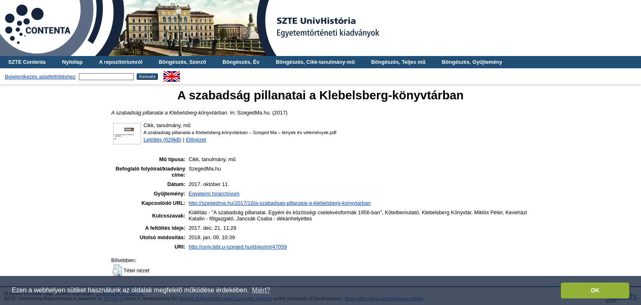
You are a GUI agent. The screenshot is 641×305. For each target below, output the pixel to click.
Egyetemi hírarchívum (213, 194)
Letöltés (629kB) (162, 140)
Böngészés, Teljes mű (398, 62)
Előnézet (196, 140)
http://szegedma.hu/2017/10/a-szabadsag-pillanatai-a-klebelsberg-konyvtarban (279, 203)
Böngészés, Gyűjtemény (472, 62)
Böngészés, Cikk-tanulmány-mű (315, 62)
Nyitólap (72, 62)
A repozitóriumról (120, 62)
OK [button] (595, 290)
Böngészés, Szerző (182, 62)
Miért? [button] (261, 290)
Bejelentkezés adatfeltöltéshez (40, 77)
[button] (117, 271)
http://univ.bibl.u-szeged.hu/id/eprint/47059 (237, 247)
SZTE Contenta (27, 62)
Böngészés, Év (240, 62)
